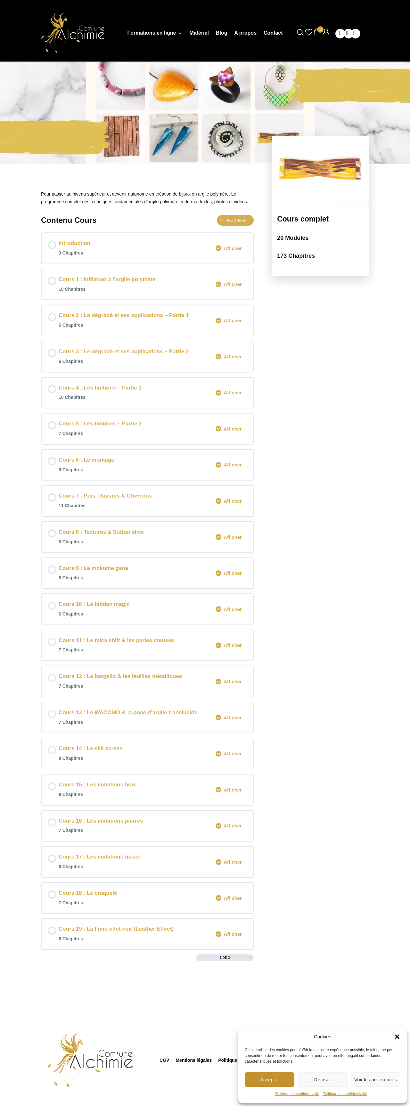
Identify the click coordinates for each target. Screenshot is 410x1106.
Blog (221, 33)
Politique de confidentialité (297, 1094)
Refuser (322, 1079)
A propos (245, 33)
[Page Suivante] (250, 957)
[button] (397, 1037)
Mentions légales (194, 1059)
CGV (164, 1059)
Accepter (269, 1079)
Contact (273, 33)
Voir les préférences (375, 1079)
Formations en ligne (151, 33)
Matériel (199, 33)
